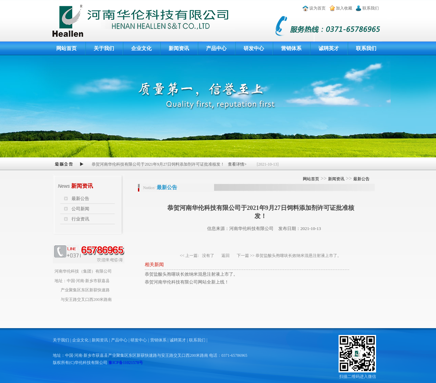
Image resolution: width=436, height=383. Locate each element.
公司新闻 (80, 208)
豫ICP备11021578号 (125, 362)
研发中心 (254, 48)
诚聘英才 (328, 48)
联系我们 (370, 8)
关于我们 (104, 48)
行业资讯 (80, 218)
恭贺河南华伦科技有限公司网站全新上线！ (187, 282)
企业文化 (141, 48)
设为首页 (317, 8)
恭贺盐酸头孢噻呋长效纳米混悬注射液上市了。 (298, 255)
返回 (225, 255)
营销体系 (291, 48)
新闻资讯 (179, 48)
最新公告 (80, 198)
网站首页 (66, 48)
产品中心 (216, 48)
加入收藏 (344, 8)
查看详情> (237, 164)
